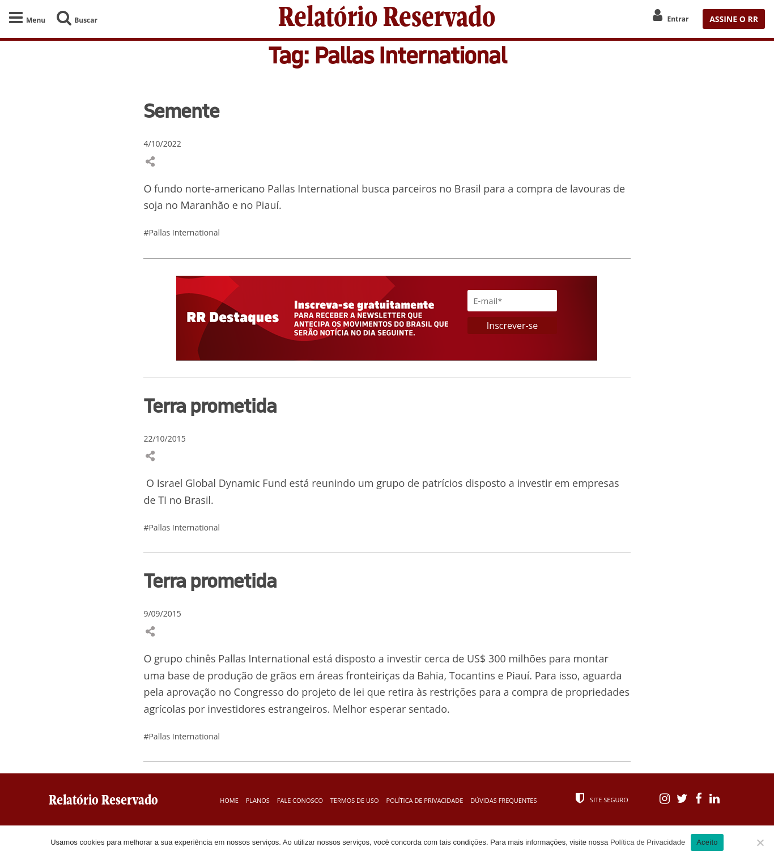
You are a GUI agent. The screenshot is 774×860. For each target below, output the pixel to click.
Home (229, 800)
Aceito (707, 842)
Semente (181, 110)
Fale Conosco (300, 800)
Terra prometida (210, 405)
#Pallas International (181, 232)
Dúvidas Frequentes (503, 800)
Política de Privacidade (424, 800)
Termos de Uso (354, 800)
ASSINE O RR (733, 19)
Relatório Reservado (387, 19)
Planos (258, 800)
